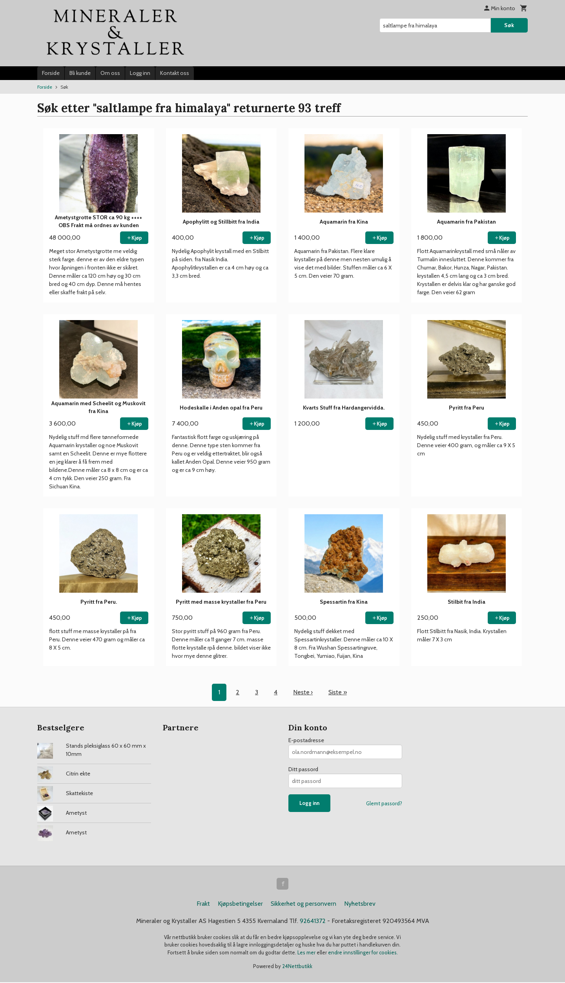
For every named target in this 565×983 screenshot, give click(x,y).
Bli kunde (80, 72)
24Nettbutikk (297, 967)
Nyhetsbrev (359, 904)
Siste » (338, 692)
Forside (51, 72)
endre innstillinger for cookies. (363, 953)
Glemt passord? (384, 803)
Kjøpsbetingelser (240, 904)
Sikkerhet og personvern (303, 904)
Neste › (303, 692)
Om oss (110, 72)
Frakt (203, 904)
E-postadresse (306, 740)
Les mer (307, 953)
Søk (509, 25)
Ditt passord (303, 769)
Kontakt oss (174, 72)
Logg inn (140, 72)
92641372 (313, 921)
